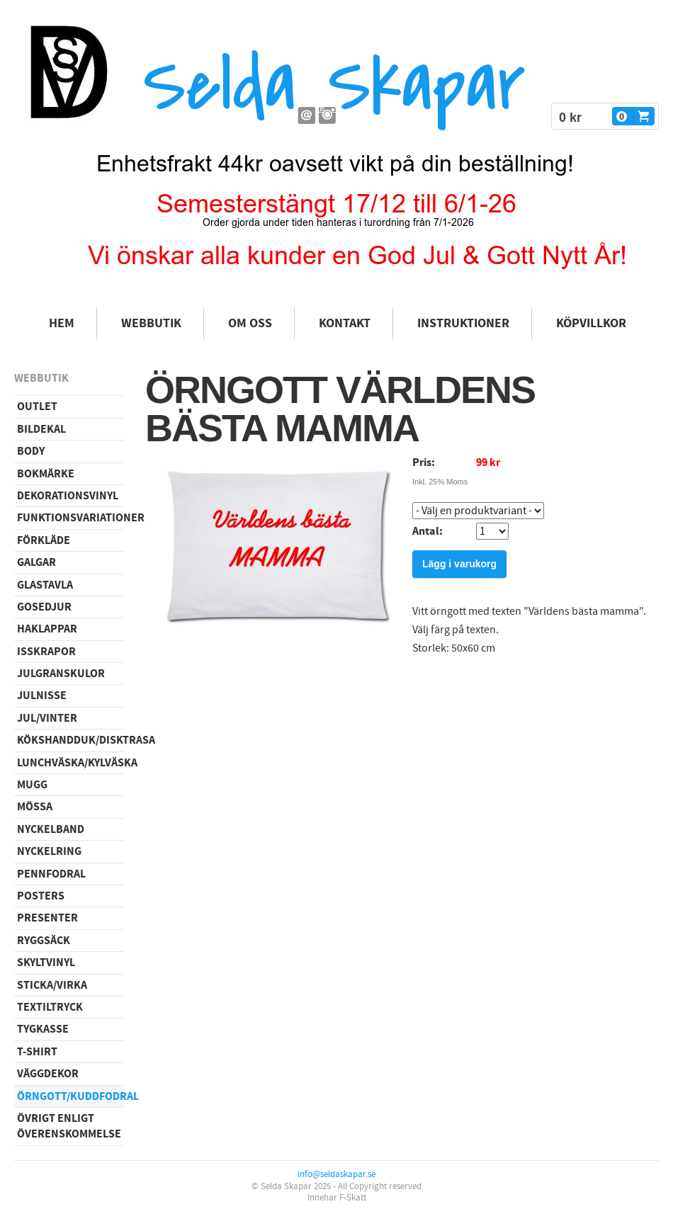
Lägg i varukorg (459, 563)
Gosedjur (44, 607)
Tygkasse (43, 1029)
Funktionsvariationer (70, 518)
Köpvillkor (591, 323)
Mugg (32, 785)
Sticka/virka (52, 985)
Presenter (47, 918)
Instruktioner (463, 323)
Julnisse (42, 695)
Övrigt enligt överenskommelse (69, 1126)
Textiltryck (50, 1007)
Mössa (34, 807)
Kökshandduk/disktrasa (70, 740)
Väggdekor (48, 1074)
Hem (61, 323)
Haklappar (47, 629)
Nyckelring (49, 851)
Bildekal (41, 429)
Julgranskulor (61, 673)
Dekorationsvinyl (67, 496)
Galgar (36, 562)
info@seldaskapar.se (336, 1174)
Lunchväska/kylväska (70, 763)
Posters (40, 896)
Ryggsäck (43, 940)
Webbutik (151, 323)
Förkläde (43, 540)
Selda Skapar (334, 85)
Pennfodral (51, 874)
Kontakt (345, 323)
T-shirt (37, 1052)
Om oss (250, 323)
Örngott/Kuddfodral (70, 1096)
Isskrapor (46, 651)
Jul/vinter (47, 718)
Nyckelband (50, 829)
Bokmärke (45, 474)
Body (31, 451)
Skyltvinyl (46, 962)
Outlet (37, 406)
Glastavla (45, 585)
